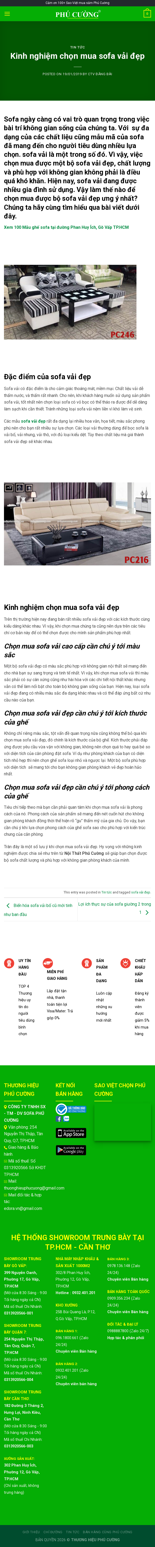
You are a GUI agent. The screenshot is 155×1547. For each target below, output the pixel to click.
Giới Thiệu (31, 1532)
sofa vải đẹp (140, 892)
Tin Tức (72, 1532)
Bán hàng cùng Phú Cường (107, 1532)
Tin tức (77, 47)
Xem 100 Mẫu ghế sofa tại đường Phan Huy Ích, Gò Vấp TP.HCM (66, 227)
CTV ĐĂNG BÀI (100, 74)
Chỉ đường (53, 1532)
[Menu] (7, 13)
